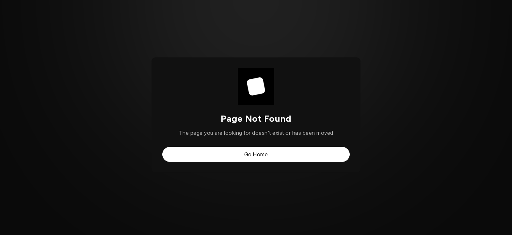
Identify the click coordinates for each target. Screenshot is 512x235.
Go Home (256, 154)
